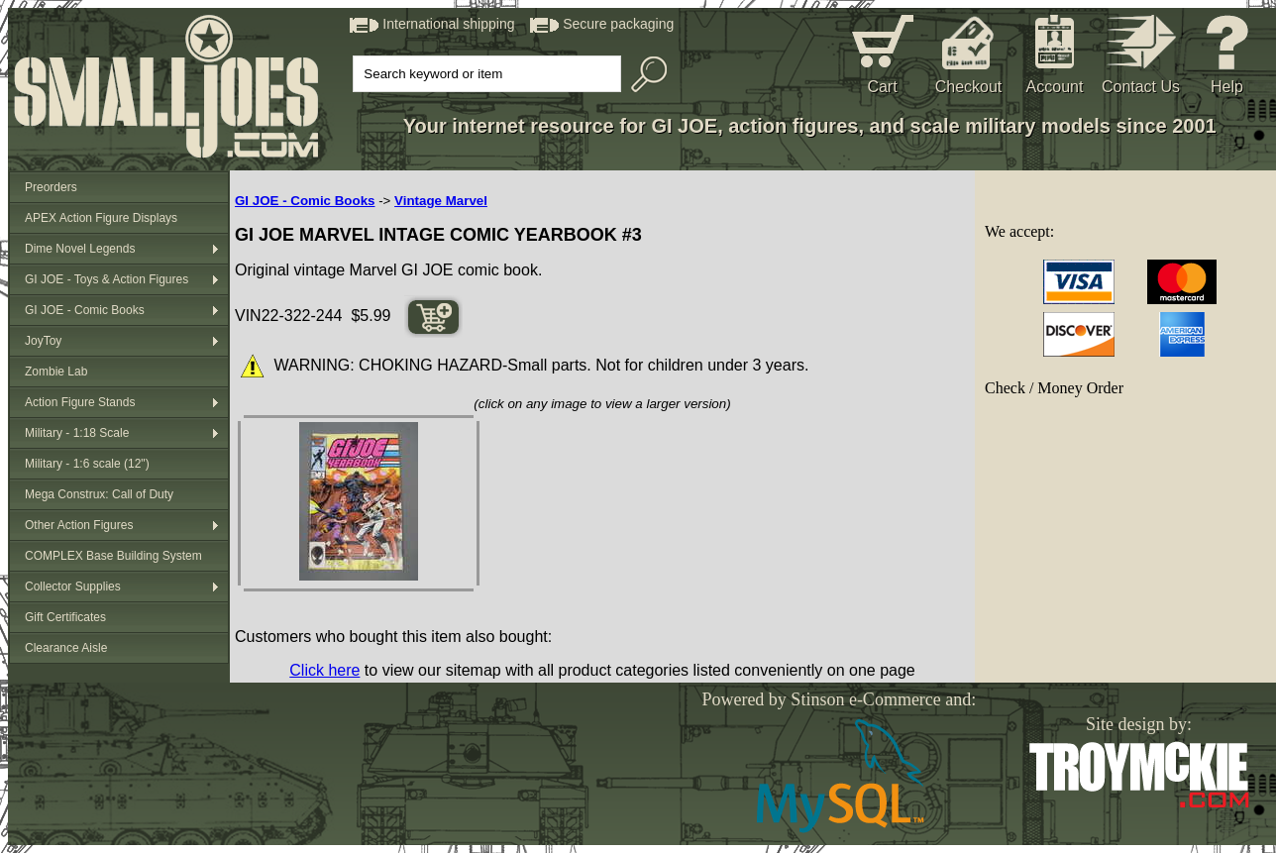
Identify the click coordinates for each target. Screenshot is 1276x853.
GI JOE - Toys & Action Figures (106, 279)
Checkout (969, 86)
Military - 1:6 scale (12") (87, 464)
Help (1227, 86)
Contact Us (1141, 86)
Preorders (51, 187)
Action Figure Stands (80, 402)
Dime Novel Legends (80, 249)
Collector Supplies (73, 586)
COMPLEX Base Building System (113, 556)
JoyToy (43, 341)
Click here (324, 670)
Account (1055, 86)
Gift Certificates (65, 617)
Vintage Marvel (440, 200)
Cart (882, 86)
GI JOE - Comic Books (85, 310)
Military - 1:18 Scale (77, 433)
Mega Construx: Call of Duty (99, 494)
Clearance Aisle (66, 648)
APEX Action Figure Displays (101, 218)
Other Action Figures (79, 525)
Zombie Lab (56, 371)
